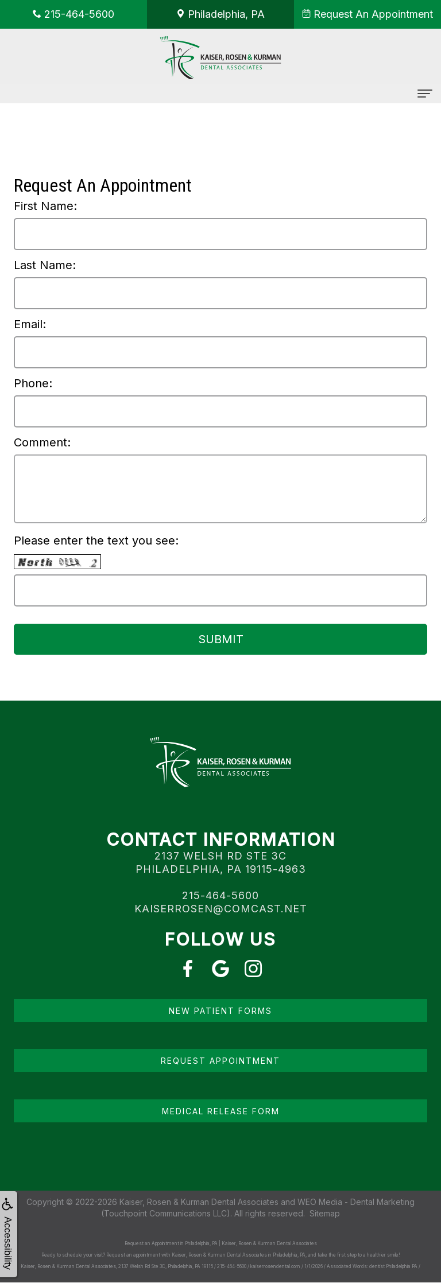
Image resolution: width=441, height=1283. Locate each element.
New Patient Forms (220, 1011)
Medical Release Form (221, 1111)
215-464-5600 (220, 895)
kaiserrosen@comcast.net (220, 909)
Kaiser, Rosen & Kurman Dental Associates (198, 1202)
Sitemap (325, 1213)
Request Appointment (220, 1061)
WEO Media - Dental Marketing (356, 1202)
